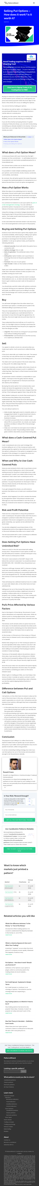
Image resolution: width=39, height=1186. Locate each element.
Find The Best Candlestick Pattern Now (19, 850)
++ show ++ (30, 137)
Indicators (8, 1097)
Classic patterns (8, 1082)
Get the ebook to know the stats (19, 1050)
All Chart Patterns (9, 1087)
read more (8, 935)
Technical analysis (9, 1095)
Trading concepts (9, 1122)
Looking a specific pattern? (14, 1068)
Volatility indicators (11, 1104)
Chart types (8, 1117)
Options (6, 22)
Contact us (7, 1140)
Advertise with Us (8, 1144)
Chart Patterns (9, 1108)
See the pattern (9, 886)
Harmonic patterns (9, 1084)
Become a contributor (10, 1142)
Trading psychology (9, 1124)
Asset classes (8, 1119)
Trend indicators (10, 1101)
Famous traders (8, 1126)
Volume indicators (11, 1106)
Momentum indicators (12, 1099)
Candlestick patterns (10, 1080)
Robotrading (7, 1129)
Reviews (6, 1131)
